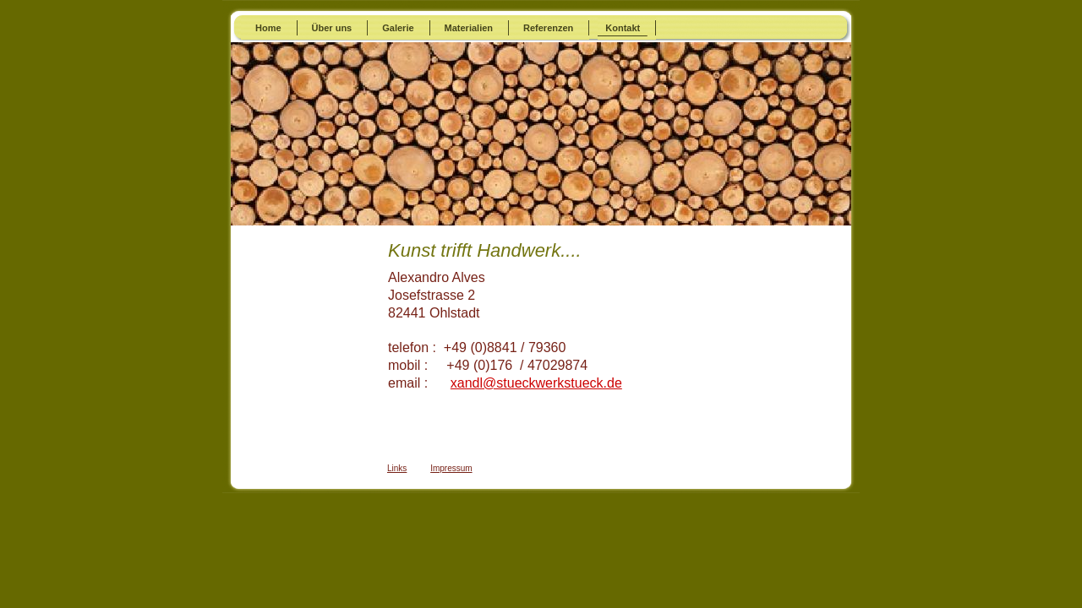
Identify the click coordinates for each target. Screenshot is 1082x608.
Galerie (397, 28)
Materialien (469, 28)
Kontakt (622, 28)
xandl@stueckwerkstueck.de (536, 383)
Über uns (332, 28)
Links (397, 468)
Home (268, 28)
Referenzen (548, 28)
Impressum (451, 468)
